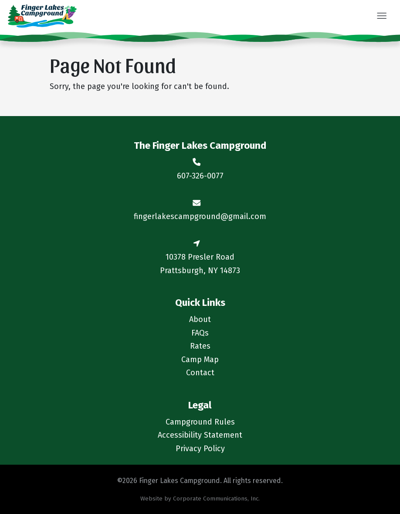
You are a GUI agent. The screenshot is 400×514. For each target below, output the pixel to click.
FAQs (200, 333)
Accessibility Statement (200, 435)
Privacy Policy (200, 448)
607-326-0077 (200, 176)
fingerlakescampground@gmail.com (200, 216)
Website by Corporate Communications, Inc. (200, 498)
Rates (200, 346)
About (200, 319)
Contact (200, 372)
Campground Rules (200, 422)
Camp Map (200, 359)
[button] (381, 16)
